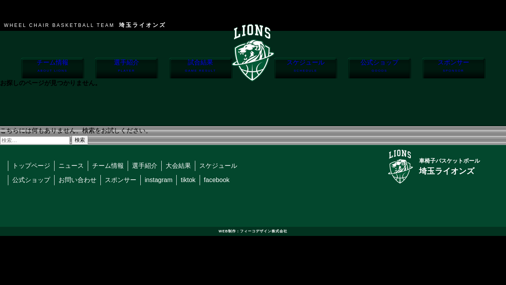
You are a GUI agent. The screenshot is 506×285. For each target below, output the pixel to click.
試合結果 (200, 68)
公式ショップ (379, 68)
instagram (158, 180)
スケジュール (305, 68)
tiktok (188, 180)
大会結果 (178, 165)
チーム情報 (52, 68)
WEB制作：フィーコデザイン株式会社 (253, 231)
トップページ (31, 165)
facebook (217, 180)
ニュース (71, 165)
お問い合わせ (77, 180)
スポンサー (453, 68)
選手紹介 (126, 68)
